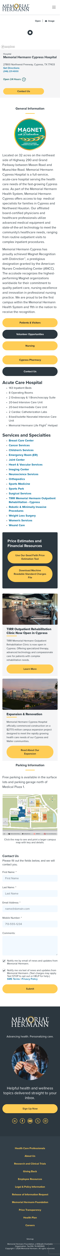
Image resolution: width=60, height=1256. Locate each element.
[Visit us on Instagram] (45, 1120)
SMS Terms (13, 979)
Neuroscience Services (23, 474)
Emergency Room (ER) (23, 455)
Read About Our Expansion (30, 752)
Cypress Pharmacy (30, 360)
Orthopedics (17, 479)
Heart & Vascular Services (26, 464)
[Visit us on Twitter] (38, 1120)
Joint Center (17, 460)
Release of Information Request (30, 1194)
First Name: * (9, 872)
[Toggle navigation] (54, 7)
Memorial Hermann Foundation (30, 1202)
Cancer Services (19, 445)
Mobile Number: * (12, 917)
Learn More (30, 669)
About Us (30, 1156)
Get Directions (11, 68)
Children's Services (21, 450)
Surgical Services (20, 493)
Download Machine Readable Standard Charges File (30, 574)
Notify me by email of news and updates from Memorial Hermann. (32, 962)
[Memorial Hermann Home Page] (15, 7)
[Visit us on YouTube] (30, 1120)
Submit (30, 988)
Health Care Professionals (30, 1148)
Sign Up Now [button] (30, 1108)
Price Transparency (30, 1210)
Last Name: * (9, 887)
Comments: (8, 933)
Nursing (30, 345)
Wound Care (17, 525)
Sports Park (16, 488)
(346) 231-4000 (11, 71)
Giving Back (30, 1171)
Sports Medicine (19, 484)
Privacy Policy (30, 979)
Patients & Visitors (30, 322)
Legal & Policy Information (30, 1186)
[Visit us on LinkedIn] (15, 1120)
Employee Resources (30, 1179)
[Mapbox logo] (8, 47)
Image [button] (50, 21)
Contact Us (23, 91)
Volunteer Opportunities (30, 334)
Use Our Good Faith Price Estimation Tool (30, 557)
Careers (30, 1225)
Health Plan (30, 1217)
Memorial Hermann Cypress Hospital (30, 57)
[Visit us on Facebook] (23, 1120)
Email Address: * (11, 902)
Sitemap (30, 1239)
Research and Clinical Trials (30, 1163)
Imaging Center (19, 469)
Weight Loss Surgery (22, 515)
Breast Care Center (21, 440)
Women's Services (20, 520)
